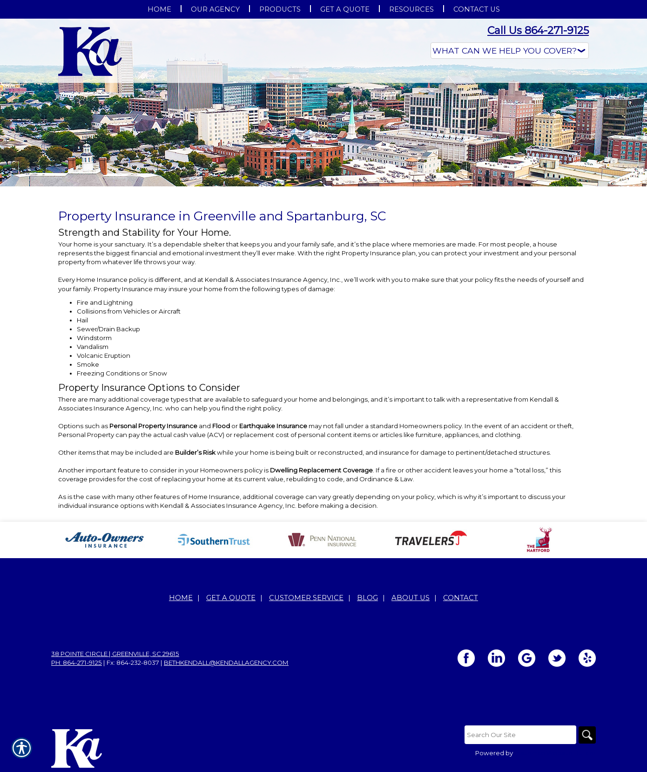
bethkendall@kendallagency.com (226, 663)
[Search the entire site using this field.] (519, 735)
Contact (460, 598)
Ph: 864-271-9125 (76, 663)
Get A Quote (231, 598)
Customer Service (306, 598)
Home (181, 598)
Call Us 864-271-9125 (538, 30)
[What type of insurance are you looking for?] (510, 50)
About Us (410, 598)
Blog (367, 598)
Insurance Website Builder (555, 754)
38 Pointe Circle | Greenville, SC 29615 (115, 654)
